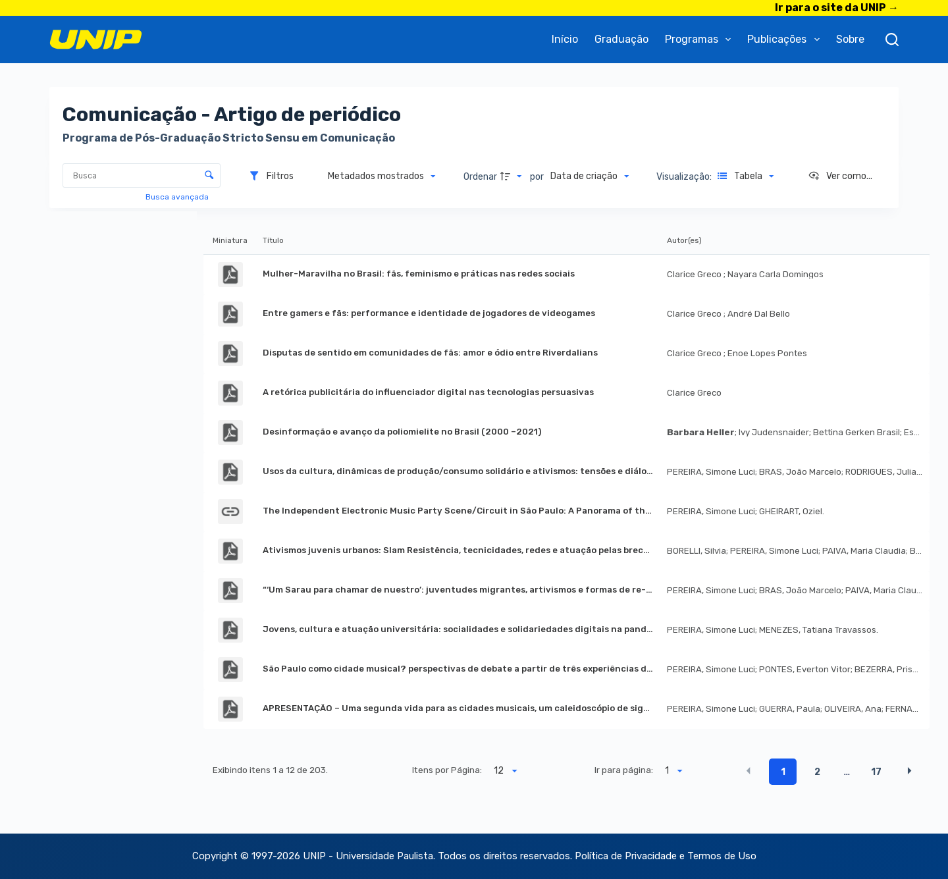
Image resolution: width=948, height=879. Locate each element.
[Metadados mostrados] (381, 176)
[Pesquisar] (892, 39)
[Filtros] (271, 176)
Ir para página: (623, 769)
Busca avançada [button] (178, 196)
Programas (700, 39)
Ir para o (837, 7)
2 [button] (817, 772)
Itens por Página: (447, 769)
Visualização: (685, 176)
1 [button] (783, 772)
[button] (748, 771)
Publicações (785, 39)
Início (565, 39)
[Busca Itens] (142, 175)
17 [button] (876, 772)
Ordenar (480, 176)
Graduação (621, 39)
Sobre (850, 39)
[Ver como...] (840, 176)
